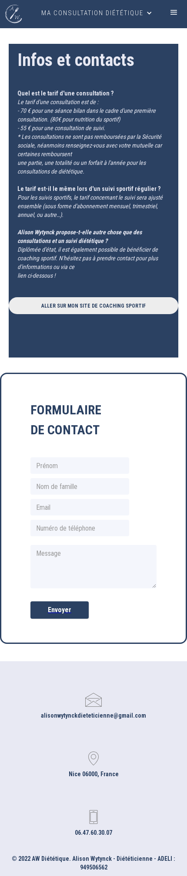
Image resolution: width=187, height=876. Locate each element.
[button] (97, 13)
